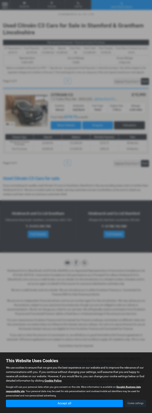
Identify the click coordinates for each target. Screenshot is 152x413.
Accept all (64, 403)
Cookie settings (135, 403)
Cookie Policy (53, 380)
